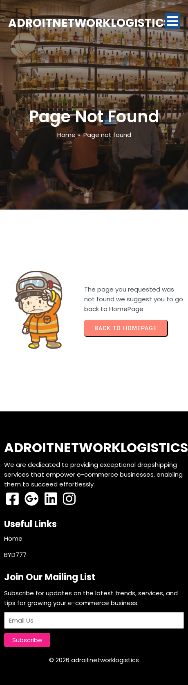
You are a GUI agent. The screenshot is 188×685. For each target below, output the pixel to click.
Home (66, 134)
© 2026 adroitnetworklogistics (94, 660)
